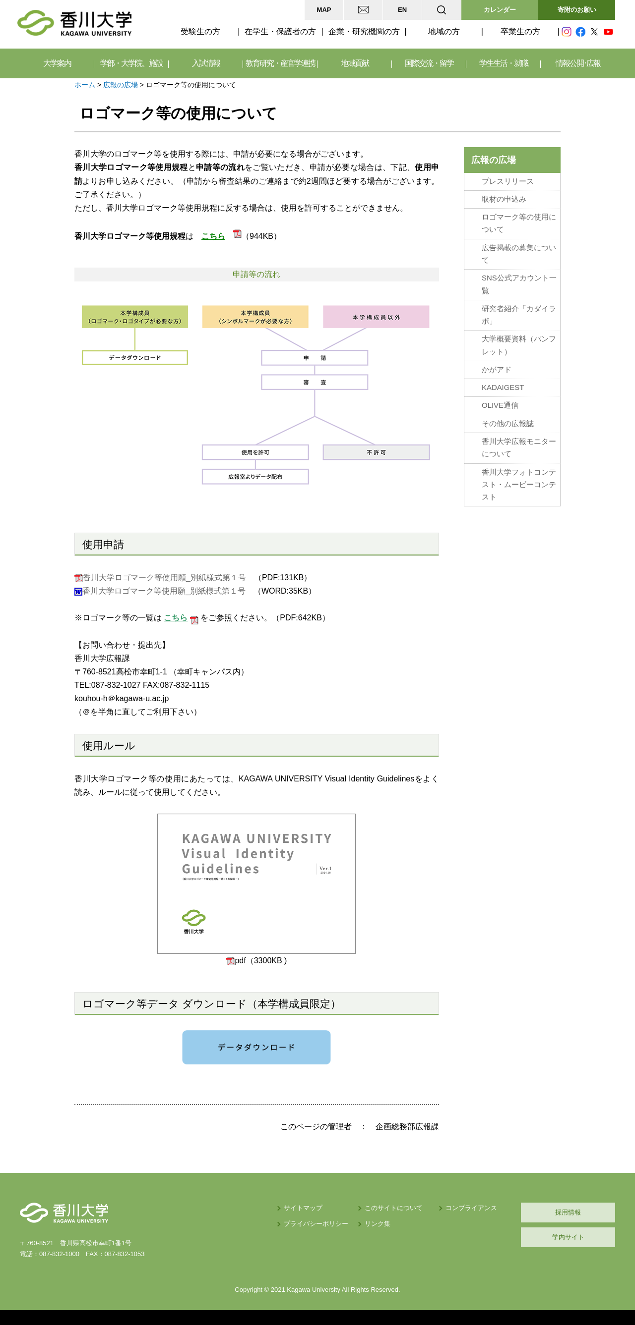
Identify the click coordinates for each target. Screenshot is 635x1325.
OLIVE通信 (500, 405)
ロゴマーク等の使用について (519, 223)
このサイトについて (394, 1208)
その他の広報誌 (508, 424)
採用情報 (568, 1212)
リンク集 (377, 1223)
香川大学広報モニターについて (519, 448)
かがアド (496, 370)
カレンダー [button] (500, 9)
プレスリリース (508, 181)
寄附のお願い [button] (577, 9)
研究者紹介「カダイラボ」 (519, 315)
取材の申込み (504, 199)
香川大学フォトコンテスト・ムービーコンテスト (519, 484)
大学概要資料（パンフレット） (519, 345)
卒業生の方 (520, 31)
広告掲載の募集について (519, 254)
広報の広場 (120, 85)
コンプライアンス (471, 1208)
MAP (324, 9)
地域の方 (444, 31)
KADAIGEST (503, 387)
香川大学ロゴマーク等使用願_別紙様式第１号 (164, 577)
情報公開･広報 (578, 63)
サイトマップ (303, 1208)
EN (402, 9)
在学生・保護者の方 (280, 31)
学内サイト (568, 1237)
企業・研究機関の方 (364, 31)
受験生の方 (200, 31)
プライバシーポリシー (316, 1223)
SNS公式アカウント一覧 (519, 284)
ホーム (84, 85)
